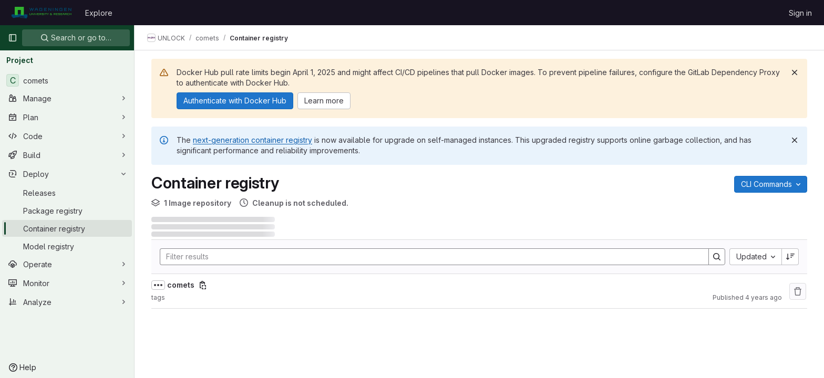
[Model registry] (67, 246)
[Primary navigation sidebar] (12, 37)
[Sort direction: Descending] (790, 256)
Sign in (800, 12)
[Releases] (67, 192)
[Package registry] (67, 210)
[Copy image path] (203, 285)
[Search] (429, 256)
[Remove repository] (797, 291)
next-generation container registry (252, 139)
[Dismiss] (794, 72)
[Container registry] (67, 228)
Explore (98, 12)
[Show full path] (158, 285)
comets (180, 284)
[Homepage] (41, 12)
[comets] (67, 80)
